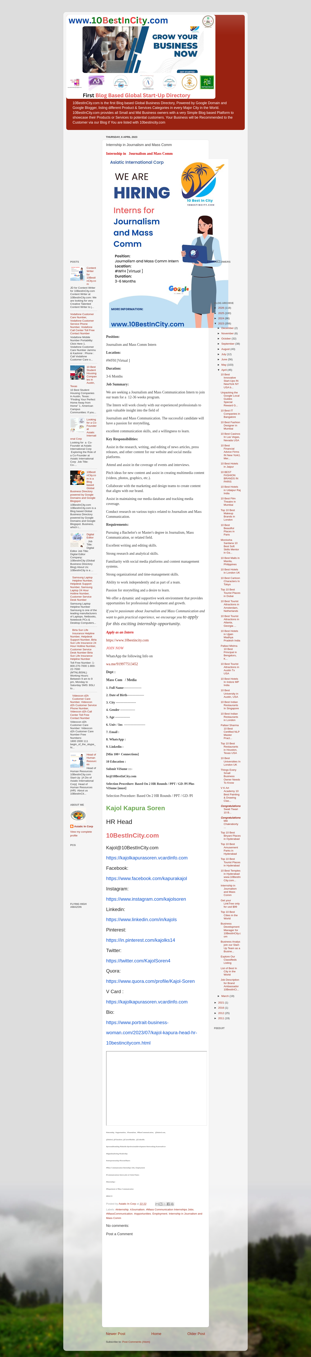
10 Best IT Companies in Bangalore (230, 413)
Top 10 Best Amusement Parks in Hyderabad (229, 849)
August (225, 349)
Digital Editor (90, 536)
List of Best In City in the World (229, 971)
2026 (221, 307)
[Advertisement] (82, 193)
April (224, 369)
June (224, 359)
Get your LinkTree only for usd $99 (230, 903)
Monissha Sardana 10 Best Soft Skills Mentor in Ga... (230, 546)
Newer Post (115, 1334)
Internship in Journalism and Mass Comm (229, 890)
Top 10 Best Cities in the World (229, 915)
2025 (221, 313)
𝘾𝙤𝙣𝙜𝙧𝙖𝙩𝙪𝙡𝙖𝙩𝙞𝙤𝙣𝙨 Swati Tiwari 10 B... (230, 809)
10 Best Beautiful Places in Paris (228, 530)
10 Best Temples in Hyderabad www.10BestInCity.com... (231, 875)
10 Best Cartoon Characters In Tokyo (230, 581)
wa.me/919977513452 (122, 664)
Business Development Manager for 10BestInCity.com (231, 930)
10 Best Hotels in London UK (230, 571)
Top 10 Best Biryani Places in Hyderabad (231, 835)
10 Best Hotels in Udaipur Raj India (231, 490)
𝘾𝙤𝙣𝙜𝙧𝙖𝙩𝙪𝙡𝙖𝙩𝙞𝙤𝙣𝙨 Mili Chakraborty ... (230, 822)
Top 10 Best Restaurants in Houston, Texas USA (229, 748)
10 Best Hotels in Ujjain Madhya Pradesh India (230, 635)
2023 (221, 323)
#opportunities (142, 1213)
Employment (159, 1213)
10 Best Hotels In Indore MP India (230, 682)
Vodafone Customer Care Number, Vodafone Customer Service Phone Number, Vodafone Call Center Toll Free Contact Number (82, 324)
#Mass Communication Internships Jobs (169, 1209)
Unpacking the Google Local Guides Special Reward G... (230, 399)
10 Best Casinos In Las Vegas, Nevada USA (230, 437)
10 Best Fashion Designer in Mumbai (230, 425)
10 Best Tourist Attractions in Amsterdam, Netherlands (230, 606)
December (227, 328)
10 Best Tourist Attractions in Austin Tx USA (230, 668)
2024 (221, 318)
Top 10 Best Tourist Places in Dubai (230, 592)
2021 (221, 1002)
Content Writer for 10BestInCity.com (91, 275)
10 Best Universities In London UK (231, 761)
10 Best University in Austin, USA (229, 693)
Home (156, 1334)
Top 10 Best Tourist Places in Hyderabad (230, 862)
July (224, 354)
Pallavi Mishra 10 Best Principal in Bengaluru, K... (229, 652)
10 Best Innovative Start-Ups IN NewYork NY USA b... (230, 381)
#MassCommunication (119, 1213)
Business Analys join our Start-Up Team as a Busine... (230, 946)
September (228, 343)
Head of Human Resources (91, 759)
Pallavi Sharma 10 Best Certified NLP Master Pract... (230, 732)
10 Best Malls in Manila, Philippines (230, 561)
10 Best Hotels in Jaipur (229, 465)
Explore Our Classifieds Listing (229, 959)
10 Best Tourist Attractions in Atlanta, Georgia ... (230, 621)
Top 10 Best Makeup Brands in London (228, 515)
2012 (221, 1013)
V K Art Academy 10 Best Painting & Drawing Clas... (230, 794)
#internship (122, 1209)
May (224, 364)
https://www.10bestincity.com (127, 640)
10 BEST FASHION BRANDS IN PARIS (229, 477)
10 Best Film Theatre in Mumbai (228, 501)
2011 (221, 1018)
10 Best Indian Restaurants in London (229, 717)
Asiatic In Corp (83, 826)
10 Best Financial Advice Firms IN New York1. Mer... (231, 452)
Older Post (196, 1334)
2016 (221, 1007)
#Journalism (137, 1209)
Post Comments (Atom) (136, 1341)
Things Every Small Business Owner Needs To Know (230, 776)
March (225, 996)
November (227, 333)
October (226, 338)
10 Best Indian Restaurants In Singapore (230, 705)
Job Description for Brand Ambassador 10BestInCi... (230, 984)
